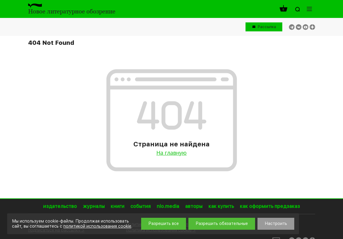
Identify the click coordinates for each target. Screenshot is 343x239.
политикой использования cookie (97, 226)
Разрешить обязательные (222, 223)
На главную (171, 152)
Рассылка (267, 26)
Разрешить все (163, 223)
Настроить (276, 223)
